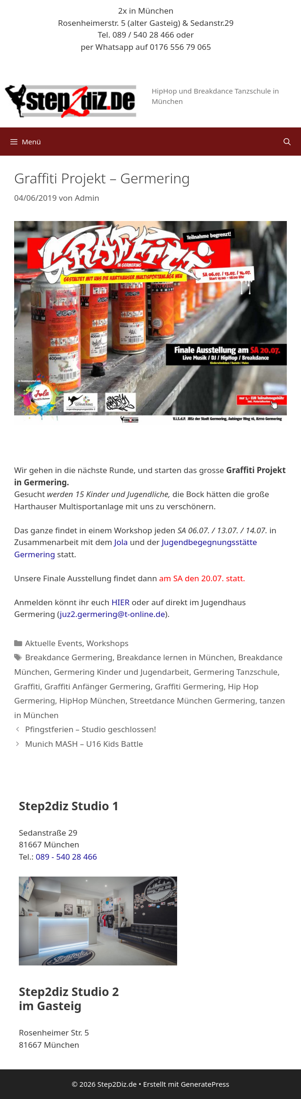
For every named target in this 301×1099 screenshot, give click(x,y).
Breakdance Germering (68, 657)
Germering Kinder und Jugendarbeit (121, 671)
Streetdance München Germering (192, 700)
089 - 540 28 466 (66, 856)
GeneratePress (205, 1084)
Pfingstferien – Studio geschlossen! (90, 729)
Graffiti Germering (189, 686)
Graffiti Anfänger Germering (97, 686)
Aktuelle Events (53, 643)
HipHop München (92, 700)
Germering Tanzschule (236, 671)
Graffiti (27, 686)
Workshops (108, 643)
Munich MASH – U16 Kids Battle (84, 743)
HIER (121, 602)
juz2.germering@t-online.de (112, 614)
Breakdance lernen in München (175, 657)
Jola (121, 542)
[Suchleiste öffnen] (287, 141)
